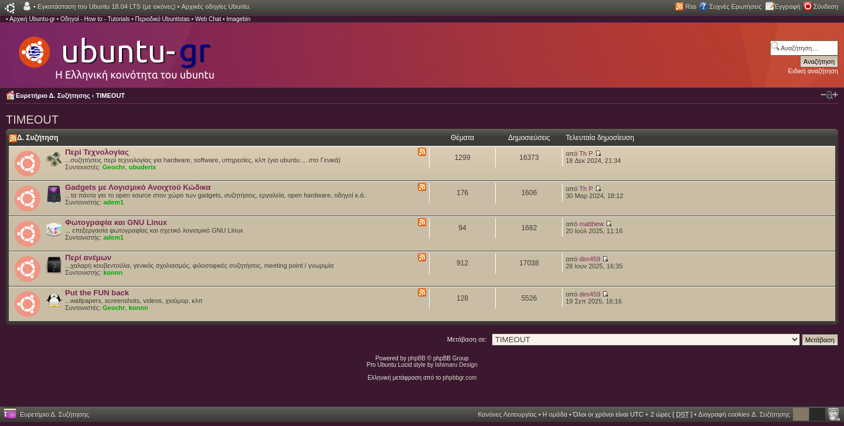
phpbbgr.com (460, 377)
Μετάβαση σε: (467, 339)
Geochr (114, 167)
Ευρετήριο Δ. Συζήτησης (53, 95)
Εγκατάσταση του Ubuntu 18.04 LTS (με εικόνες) (106, 6)
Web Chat (208, 19)
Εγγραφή (788, 6)
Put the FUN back (97, 292)
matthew (591, 223)
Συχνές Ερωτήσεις (735, 6)
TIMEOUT (110, 95)
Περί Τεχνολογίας (97, 152)
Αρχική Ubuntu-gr (32, 19)
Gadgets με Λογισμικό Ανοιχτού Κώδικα (137, 187)
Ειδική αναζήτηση (813, 70)
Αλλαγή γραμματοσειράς (829, 95)
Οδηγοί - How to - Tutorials (95, 19)
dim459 (589, 259)
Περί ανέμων (88, 257)
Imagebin (238, 19)
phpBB (417, 358)
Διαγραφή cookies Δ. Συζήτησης (744, 414)
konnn (112, 272)
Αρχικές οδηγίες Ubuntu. (216, 6)
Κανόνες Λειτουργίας (507, 414)
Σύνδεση (826, 6)
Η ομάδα (555, 414)
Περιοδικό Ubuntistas (162, 19)
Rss (690, 6)
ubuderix (142, 167)
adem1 (113, 202)
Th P (586, 153)
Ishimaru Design (456, 365)
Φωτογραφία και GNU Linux (116, 222)
